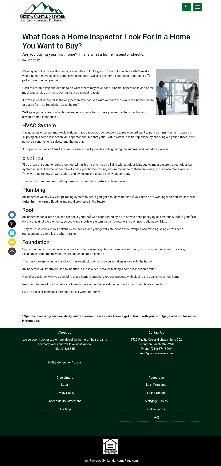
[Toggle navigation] (197, 7)
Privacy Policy (64, 393)
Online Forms (156, 409)
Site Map (65, 409)
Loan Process (156, 393)
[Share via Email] (12, 242)
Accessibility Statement (65, 401)
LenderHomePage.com (122, 460)
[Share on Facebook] (12, 215)
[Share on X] (12, 224)
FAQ (156, 417)
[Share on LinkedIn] (12, 233)
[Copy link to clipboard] (12, 251)
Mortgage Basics (156, 401)
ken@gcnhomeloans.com (156, 353)
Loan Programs (156, 384)
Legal (65, 384)
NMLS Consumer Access (65, 362)
